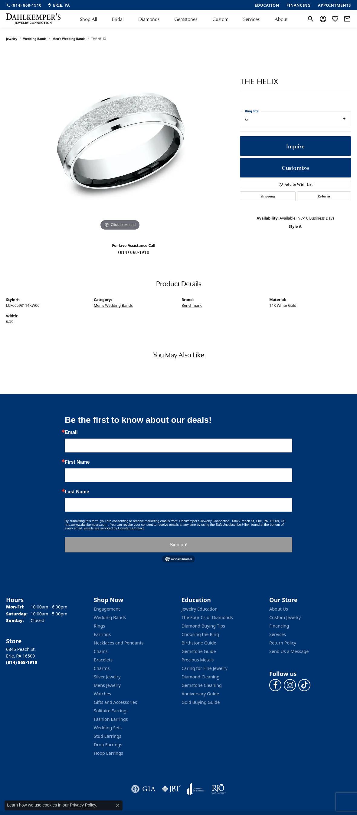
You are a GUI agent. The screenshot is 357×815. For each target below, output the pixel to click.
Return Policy (282, 643)
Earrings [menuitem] (102, 634)
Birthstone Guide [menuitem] (199, 643)
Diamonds (148, 19)
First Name (77, 462)
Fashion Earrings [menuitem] (111, 719)
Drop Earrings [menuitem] (108, 744)
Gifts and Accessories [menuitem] (115, 702)
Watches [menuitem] (102, 694)
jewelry (11, 39)
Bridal (117, 19)
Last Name (77, 491)
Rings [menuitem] (99, 626)
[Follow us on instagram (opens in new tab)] (290, 685)
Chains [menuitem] (101, 651)
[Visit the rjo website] (218, 789)
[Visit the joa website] (196, 789)
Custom (220, 19)
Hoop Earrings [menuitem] (108, 753)
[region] (120, 141)
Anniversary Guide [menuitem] (200, 694)
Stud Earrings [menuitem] (107, 736)
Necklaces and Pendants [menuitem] (118, 643)
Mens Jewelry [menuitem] (107, 685)
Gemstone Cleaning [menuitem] (202, 685)
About (281, 19)
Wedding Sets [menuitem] (108, 728)
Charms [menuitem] (102, 668)
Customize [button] (295, 168)
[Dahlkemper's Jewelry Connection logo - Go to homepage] (33, 19)
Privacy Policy (83, 805)
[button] (311, 19)
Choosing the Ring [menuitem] (200, 634)
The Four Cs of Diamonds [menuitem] (207, 617)
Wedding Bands (35, 39)
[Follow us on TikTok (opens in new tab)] (304, 685)
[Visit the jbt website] (171, 789)
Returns (324, 196)
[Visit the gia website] (143, 789)
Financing (279, 626)
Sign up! (179, 544)
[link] (23, 5)
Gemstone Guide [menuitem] (199, 651)
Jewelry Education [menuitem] (200, 609)
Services (251, 19)
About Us (278, 609)
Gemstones (185, 19)
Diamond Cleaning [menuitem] (200, 677)
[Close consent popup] (118, 805)
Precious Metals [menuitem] (198, 660)
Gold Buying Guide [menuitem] (201, 702)
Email (71, 432)
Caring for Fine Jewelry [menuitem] (205, 668)
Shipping (267, 196)
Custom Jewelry (285, 617)
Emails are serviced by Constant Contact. (114, 528)
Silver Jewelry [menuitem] (107, 677)
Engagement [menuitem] (107, 609)
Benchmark (192, 305)
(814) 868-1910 (133, 252)
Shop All (88, 19)
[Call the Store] (21, 662)
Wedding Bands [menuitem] (110, 617)
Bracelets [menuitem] (103, 660)
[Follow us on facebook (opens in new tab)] (275, 685)
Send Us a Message (289, 651)
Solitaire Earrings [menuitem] (111, 711)
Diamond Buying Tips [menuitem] (203, 626)
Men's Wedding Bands (68, 39)
